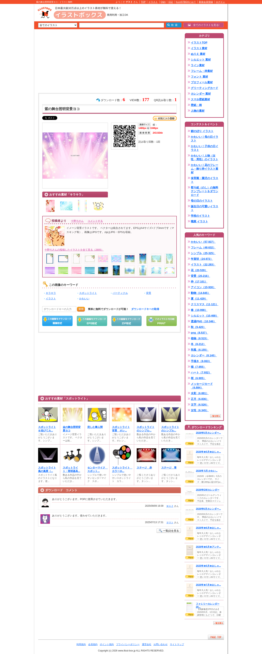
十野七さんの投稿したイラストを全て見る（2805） (74, 249)
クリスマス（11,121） (204, 304)
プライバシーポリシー (128, 644)
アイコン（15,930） (203, 287)
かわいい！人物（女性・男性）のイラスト (204, 157)
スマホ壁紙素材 (200, 99)
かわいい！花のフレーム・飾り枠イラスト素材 (204, 168)
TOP (143, 2)
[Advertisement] (15, 64)
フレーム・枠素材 (202, 70)
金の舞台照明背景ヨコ (72, 429)
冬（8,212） (198, 344)
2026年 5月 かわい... (206, 470)
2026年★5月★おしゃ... (208, 451)
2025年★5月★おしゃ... (208, 565)
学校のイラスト (200, 215)
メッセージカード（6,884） (202, 385)
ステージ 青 (169, 467)
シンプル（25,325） (203, 253)
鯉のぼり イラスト (202, 131)
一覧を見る (215, 416)
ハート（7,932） (201, 372)
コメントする (95, 220)
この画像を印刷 (161, 321)
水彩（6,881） (200, 393)
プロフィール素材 (202, 82)
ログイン (220, 2)
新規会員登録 (206, 2)
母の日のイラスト (202, 200)
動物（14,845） (200, 292)
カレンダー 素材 (201, 93)
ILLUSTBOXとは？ (186, 2)
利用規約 (81, 644)
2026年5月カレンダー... (208, 432)
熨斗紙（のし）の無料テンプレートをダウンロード (204, 191)
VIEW (189, 443)
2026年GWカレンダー (207, 489)
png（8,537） (199, 332)
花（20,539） (199, 270)
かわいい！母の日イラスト (204, 138)
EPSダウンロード (92, 321)
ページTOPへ (216, 637)
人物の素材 (198, 110)
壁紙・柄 (196, 105)
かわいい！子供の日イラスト (204, 148)
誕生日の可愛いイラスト (204, 208)
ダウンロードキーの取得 (145, 309)
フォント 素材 (199, 76)
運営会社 (146, 644)
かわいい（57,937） (203, 241)
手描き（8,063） (201, 361)
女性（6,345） (200, 410)
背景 (148, 293)
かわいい (84, 298)
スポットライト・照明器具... (71, 469)
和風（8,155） (200, 349)
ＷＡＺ (169, 506)
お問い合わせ (160, 644)
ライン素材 (198, 65)
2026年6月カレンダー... (208, 508)
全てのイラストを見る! (203, 25)
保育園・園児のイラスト (204, 180)
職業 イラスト (199, 221)
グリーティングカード (204, 88)
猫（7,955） (198, 366)
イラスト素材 (199, 48)
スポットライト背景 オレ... (121, 429)
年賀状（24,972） (202, 258)
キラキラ (51, 293)
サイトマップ (177, 644)
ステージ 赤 (144, 467)
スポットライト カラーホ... (122, 469)
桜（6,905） (198, 378)
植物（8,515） (200, 338)
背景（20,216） (200, 275)
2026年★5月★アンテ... (208, 546)
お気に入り (165, 118)
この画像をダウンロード (57, 321)
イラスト (153, 2)
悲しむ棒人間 (95, 427)
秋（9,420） (198, 327)
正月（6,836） (200, 398)
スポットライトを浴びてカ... (47, 429)
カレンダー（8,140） (204, 355)
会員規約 (93, 644)
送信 (80, 309)
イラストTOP (199, 42)
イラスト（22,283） (203, 264)
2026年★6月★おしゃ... (208, 527)
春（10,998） (199, 310)
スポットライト (88, 293)
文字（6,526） (200, 404)
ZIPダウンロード (126, 321)
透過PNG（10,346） (203, 321)
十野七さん (77, 220)
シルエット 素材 (201, 59)
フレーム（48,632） (203, 247)
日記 (170, 2)
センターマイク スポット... (97, 469)
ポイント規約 (107, 644)
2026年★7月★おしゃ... (208, 584)
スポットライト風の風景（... (47, 469)
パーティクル (120, 293)
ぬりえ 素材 (198, 53)
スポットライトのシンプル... (145, 429)
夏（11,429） (199, 298)
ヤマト (169, 522)
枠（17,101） (199, 281)
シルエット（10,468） (204, 315)
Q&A (163, 2)
